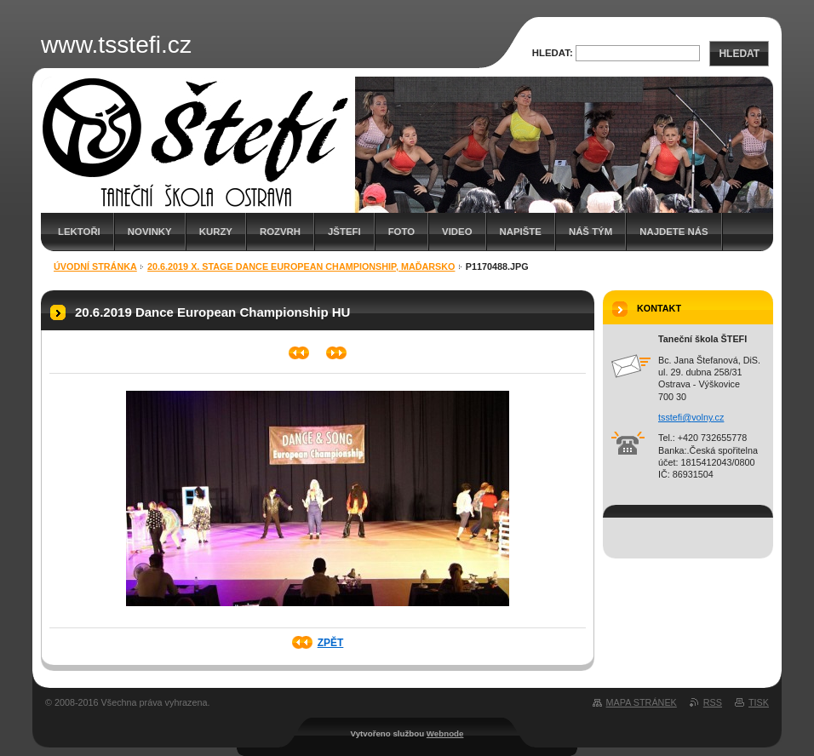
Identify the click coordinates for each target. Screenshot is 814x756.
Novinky (150, 231)
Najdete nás (673, 231)
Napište (521, 231)
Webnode (445, 733)
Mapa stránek (641, 702)
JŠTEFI (344, 231)
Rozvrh (280, 231)
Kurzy (215, 231)
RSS (712, 702)
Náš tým (590, 231)
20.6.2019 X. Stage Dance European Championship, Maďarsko (301, 266)
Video (457, 231)
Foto (401, 231)
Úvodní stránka (95, 266)
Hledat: (552, 53)
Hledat (739, 54)
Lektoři (79, 231)
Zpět (331, 643)
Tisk (758, 702)
